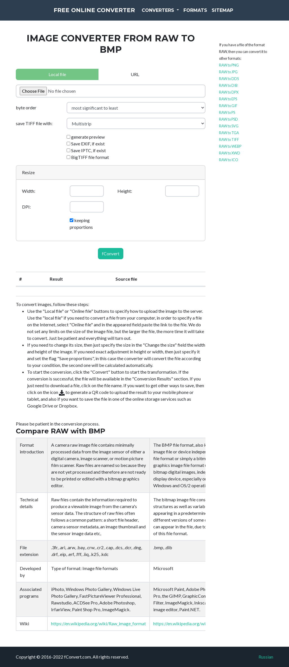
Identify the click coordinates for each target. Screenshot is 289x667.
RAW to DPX (228, 92)
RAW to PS (227, 112)
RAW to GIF (228, 105)
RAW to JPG (228, 72)
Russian (266, 656)
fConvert (110, 253)
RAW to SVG (228, 126)
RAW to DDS (229, 78)
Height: (124, 191)
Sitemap (236, 14)
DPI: (26, 206)
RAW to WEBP (230, 146)
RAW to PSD (228, 119)
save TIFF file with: (34, 123)
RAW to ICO (228, 160)
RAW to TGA (229, 132)
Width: (28, 191)
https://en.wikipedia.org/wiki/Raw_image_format (98, 623)
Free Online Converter (94, 14)
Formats (209, 14)
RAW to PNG (229, 65)
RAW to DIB (228, 85)
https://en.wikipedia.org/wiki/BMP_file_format (198, 623)
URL (135, 74)
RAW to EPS (228, 99)
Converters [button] (172, 14)
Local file (57, 74)
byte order (26, 107)
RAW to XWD (229, 153)
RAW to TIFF (229, 139)
